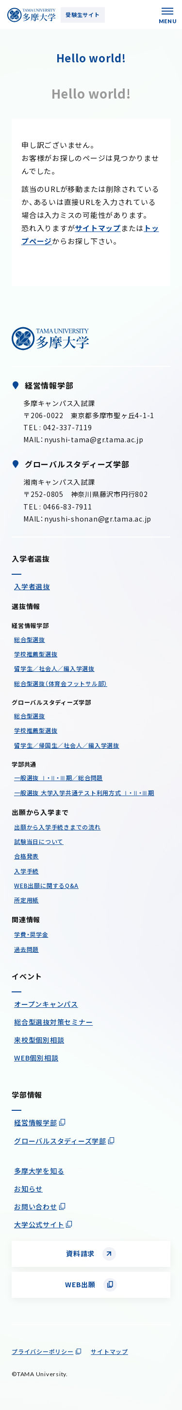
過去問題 (26, 949)
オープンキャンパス (46, 1004)
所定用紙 (26, 900)
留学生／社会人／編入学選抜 (54, 668)
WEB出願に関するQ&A (46, 885)
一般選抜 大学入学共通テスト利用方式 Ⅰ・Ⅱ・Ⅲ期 (84, 792)
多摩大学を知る (39, 1171)
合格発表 (26, 856)
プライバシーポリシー (43, 1351)
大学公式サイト (39, 1224)
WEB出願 (80, 1284)
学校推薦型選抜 (35, 654)
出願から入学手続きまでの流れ (57, 827)
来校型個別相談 (39, 1040)
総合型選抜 (29, 639)
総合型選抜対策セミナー (53, 1022)
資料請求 (80, 1253)
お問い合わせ (35, 1206)
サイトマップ (98, 228)
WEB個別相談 (36, 1057)
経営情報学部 (35, 1122)
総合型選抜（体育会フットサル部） (60, 683)
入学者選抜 (32, 586)
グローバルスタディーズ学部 (60, 1141)
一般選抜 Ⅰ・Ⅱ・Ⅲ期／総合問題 (58, 777)
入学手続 (26, 871)
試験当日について (39, 841)
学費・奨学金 (31, 934)
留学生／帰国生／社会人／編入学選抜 (66, 745)
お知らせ (28, 1188)
